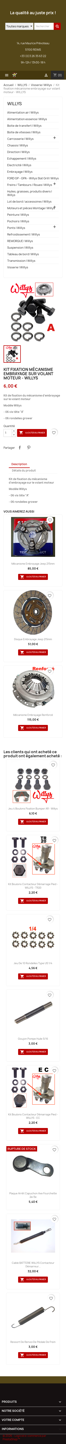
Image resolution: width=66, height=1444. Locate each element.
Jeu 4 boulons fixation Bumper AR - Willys (33, 808)
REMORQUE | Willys (20, 241)
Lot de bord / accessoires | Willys (29, 201)
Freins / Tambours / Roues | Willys (29, 185)
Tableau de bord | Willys (23, 254)
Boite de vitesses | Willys (23, 132)
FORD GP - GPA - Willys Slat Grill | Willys (33, 178)
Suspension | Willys (20, 248)
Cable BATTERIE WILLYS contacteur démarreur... (33, 1264)
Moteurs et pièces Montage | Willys (31, 208)
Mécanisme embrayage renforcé (33, 715)
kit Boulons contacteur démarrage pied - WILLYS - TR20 (33, 885)
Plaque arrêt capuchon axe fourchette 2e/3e (33, 1195)
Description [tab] (19, 464)
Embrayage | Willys (20, 172)
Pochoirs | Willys (18, 221)
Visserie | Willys (17, 267)
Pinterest (28, 447)
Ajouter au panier (32, 432)
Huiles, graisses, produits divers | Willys (29, 193)
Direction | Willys (18, 152)
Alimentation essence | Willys (27, 119)
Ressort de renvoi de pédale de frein (33, 1342)
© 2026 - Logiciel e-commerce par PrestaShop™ (24, 1437)
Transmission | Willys (21, 261)
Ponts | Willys (16, 228)
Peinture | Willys (18, 215)
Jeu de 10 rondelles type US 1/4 (33, 963)
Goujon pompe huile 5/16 (33, 1038)
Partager (19, 447)
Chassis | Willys (17, 145)
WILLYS (14, 104)
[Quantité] (8, 433)
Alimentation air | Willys (23, 112)
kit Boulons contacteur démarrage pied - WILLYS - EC (33, 1116)
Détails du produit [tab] (24, 470)
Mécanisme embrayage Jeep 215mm (33, 563)
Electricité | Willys (19, 165)
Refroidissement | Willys (23, 234)
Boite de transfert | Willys (24, 126)
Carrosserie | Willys (20, 139)
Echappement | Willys (21, 158)
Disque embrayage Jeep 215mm (33, 639)
